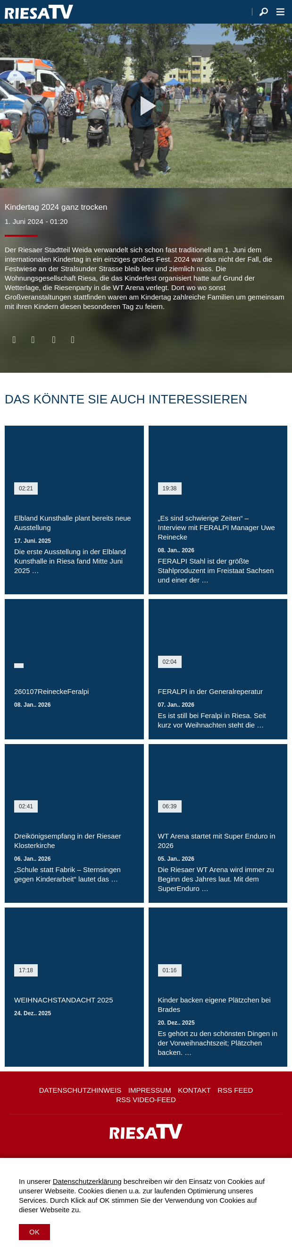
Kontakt (194, 1090)
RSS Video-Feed (146, 1100)
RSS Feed (235, 1090)
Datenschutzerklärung (87, 1181)
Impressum (149, 1090)
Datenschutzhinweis (80, 1090)
